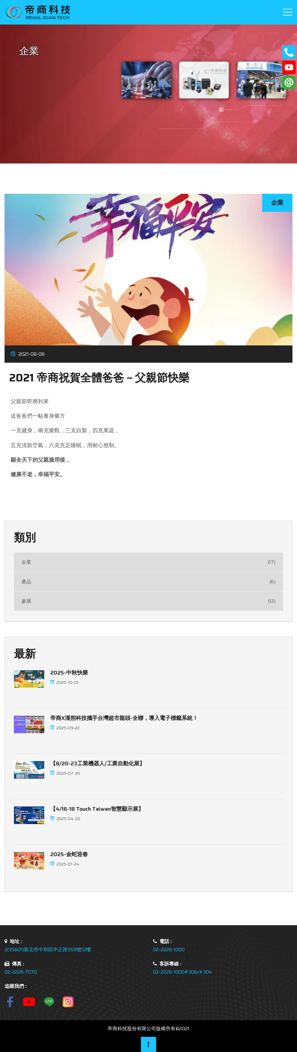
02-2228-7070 (21, 972)
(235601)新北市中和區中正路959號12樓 (48, 949)
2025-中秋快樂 (69, 672)
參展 (148, 601)
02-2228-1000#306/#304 (182, 972)
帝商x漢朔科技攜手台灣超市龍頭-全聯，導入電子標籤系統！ (124, 718)
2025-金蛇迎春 (69, 854)
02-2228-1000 (169, 949)
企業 (148, 562)
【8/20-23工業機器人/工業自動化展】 (97, 763)
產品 (148, 582)
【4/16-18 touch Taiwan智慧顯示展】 (97, 809)
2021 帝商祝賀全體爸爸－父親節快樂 (99, 377)
